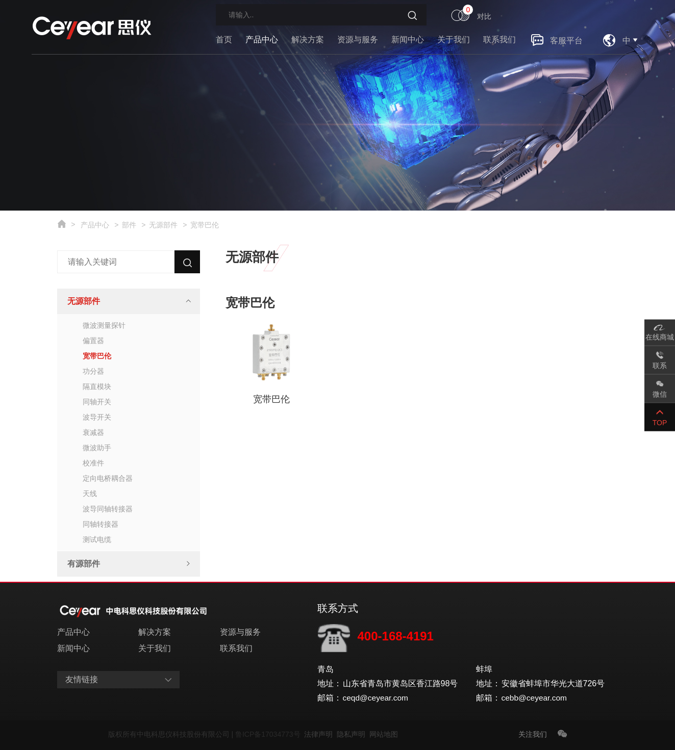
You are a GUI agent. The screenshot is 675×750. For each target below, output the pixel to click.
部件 (129, 224)
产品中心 (261, 39)
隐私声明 (353, 734)
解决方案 (307, 39)
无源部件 (163, 224)
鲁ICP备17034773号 (269, 734)
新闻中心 (407, 39)
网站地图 (383, 734)
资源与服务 (357, 39)
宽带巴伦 (204, 224)
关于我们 (453, 39)
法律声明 (320, 734)
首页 (224, 39)
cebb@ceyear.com (535, 697)
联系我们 (499, 39)
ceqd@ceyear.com (377, 697)
